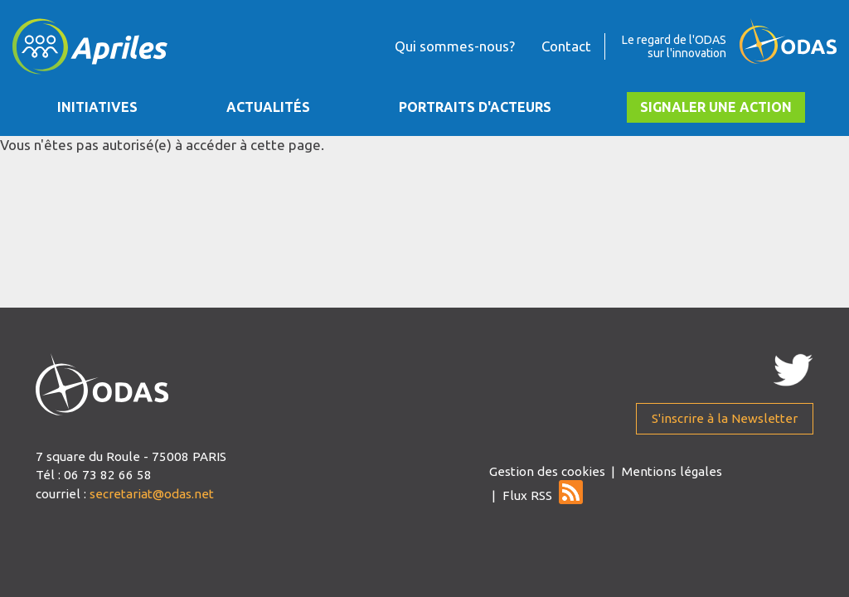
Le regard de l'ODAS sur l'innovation (674, 46)
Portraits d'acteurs (475, 107)
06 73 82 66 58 (108, 475)
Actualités (268, 107)
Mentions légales (672, 471)
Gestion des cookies (547, 471)
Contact (566, 46)
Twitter (793, 369)
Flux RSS (527, 495)
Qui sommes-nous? (455, 46)
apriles (102, 384)
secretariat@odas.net (152, 494)
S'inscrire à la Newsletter (725, 418)
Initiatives (97, 107)
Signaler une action (716, 107)
